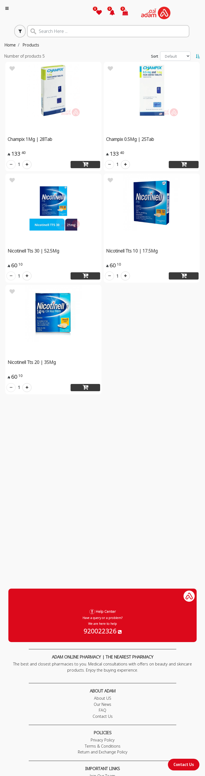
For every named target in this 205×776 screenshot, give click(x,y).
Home (10, 45)
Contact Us (183, 764)
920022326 (103, 631)
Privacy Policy (103, 740)
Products (31, 45)
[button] (109, 13)
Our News (102, 704)
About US (102, 698)
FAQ (102, 710)
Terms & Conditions (102, 746)
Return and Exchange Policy (102, 752)
